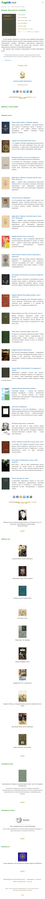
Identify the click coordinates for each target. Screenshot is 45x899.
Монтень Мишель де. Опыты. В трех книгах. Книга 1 (27, 313)
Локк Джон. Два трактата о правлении (23, 423)
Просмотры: (21, 26)
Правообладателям (22, 84)
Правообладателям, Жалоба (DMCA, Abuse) (14, 879)
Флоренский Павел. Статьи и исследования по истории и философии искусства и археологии (26, 158)
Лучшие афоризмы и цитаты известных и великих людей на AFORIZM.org (22, 858)
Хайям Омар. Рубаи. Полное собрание (22, 578)
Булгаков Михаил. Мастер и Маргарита (22, 558)
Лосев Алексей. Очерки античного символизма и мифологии (26, 255)
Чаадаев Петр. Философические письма (24, 140)
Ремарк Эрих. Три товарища (22, 640)
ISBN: (19, 23)
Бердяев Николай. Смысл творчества (23, 236)
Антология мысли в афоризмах (21, 197)
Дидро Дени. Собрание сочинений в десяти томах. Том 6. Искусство (27, 178)
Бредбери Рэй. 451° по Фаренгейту (22, 683)
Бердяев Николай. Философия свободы (24, 388)
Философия (24, 17)
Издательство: (21, 20)
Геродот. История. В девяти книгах (22, 598)
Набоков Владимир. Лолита (22, 661)
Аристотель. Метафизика (19, 406)
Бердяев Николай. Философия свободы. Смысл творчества (26, 296)
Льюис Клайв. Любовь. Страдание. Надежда (25, 122)
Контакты (29, 881)
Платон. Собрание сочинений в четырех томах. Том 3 (27, 441)
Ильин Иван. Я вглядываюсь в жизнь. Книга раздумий (25, 461)
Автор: (19, 14)
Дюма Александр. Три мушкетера (22, 747)
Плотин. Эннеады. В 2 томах (20, 478)
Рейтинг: (20, 29)
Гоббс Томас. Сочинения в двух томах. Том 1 (25, 331)
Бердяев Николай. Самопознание (22, 350)
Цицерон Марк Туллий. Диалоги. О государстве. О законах (26, 369)
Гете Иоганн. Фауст (23, 618)
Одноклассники (21, 881)
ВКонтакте (38, 879)
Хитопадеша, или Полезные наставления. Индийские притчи (27, 275)
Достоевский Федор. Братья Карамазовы (22, 726)
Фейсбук (15, 881)
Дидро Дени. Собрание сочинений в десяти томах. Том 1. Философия (27, 217)
